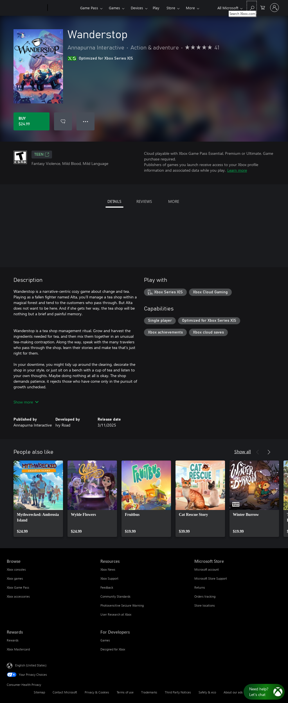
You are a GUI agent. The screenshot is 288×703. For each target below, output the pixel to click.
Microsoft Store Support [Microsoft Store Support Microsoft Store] (210, 578)
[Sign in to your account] (274, 7)
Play (156, 7)
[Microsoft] (26, 7)
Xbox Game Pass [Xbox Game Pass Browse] (18, 587)
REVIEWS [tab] (144, 201)
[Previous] (257, 452)
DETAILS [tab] (114, 201)
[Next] (268, 452)
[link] (38, 499)
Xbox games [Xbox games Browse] (15, 578)
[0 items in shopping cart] (262, 7)
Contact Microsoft (65, 692)
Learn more (237, 170)
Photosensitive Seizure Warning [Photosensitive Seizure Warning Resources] (122, 605)
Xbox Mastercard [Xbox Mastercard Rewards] (18, 649)
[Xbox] (63, 7)
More (190, 7)
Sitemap (39, 692)
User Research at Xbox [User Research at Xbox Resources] (115, 614)
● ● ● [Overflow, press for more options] (85, 121)
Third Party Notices (178, 692)
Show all (242, 451)
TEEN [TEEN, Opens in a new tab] (41, 154)
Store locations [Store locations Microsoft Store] (204, 605)
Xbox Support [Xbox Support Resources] (109, 578)
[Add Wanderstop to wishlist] (63, 121)
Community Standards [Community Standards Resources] (115, 596)
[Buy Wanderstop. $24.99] (32, 121)
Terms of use (125, 692)
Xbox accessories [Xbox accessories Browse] (18, 596)
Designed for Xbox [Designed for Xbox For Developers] (112, 649)
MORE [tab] (173, 201)
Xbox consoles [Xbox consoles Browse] (16, 569)
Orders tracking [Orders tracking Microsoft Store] (204, 596)
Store (170, 7)
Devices (137, 7)
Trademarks (149, 692)
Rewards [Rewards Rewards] (13, 640)
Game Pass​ (89, 7)
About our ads (233, 692)
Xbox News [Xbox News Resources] (107, 569)
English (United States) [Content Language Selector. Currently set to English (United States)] (30, 665)
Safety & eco (207, 692)
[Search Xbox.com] (252, 7)
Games (114, 7)
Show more (26, 402)
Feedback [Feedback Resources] (106, 587)
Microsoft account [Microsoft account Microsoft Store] (206, 569)
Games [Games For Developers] (105, 640)
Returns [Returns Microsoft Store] (199, 587)
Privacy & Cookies (97, 692)
